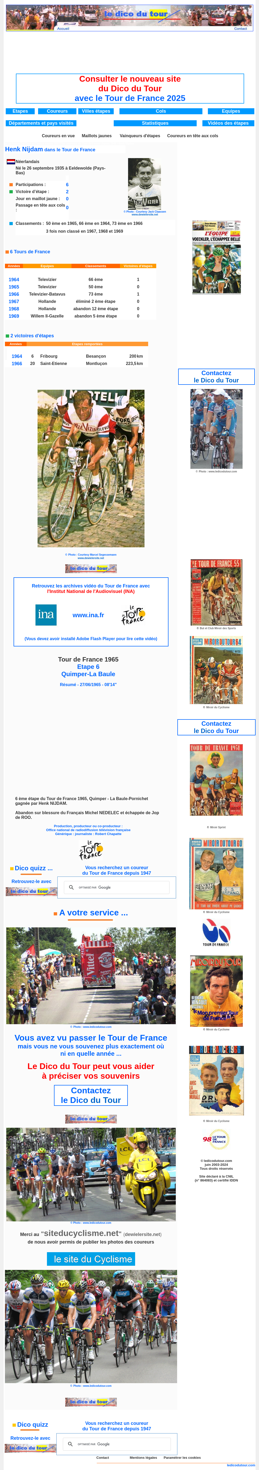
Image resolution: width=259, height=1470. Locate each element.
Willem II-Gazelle (47, 316)
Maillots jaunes (97, 136)
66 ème (96, 279)
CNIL (229, 1176)
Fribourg (49, 356)
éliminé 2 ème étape (95, 301)
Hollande (47, 301)
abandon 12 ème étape (95, 309)
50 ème (96, 287)
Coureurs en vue (58, 136)
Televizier (47, 279)
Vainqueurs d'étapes (140, 136)
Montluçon (96, 363)
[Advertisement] (130, 48)
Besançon (96, 356)
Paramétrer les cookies (182, 1458)
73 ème (96, 294)
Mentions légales (143, 1458)
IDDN (234, 1180)
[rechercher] (116, 887)
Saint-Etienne (53, 363)
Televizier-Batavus (47, 294)
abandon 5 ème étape (96, 316)
